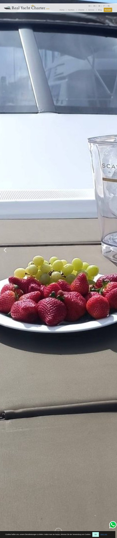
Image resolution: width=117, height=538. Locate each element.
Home (61, 10)
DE (99, 6)
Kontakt (108, 10)
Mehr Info (103, 534)
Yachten (71, 10)
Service (91, 10)
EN (94, 6)
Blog (100, 10)
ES (89, 6)
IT (104, 6)
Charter (81, 10)
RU (109, 6)
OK (95, 534)
